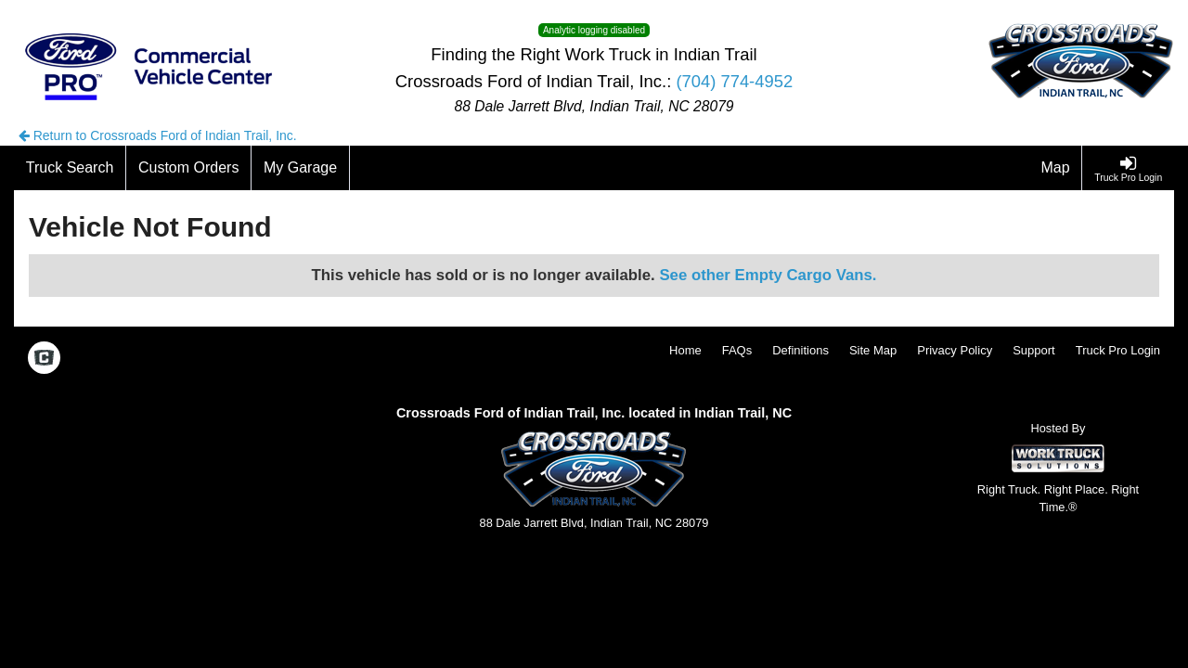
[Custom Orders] (189, 168)
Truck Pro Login (1118, 350)
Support (1034, 350)
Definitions (800, 350)
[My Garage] (301, 168)
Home (685, 350)
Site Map (873, 350)
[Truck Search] (70, 168)
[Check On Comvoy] (44, 359)
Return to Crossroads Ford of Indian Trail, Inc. (158, 135)
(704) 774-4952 (734, 81)
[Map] (1056, 168)
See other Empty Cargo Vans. (767, 275)
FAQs (737, 350)
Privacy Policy (954, 350)
